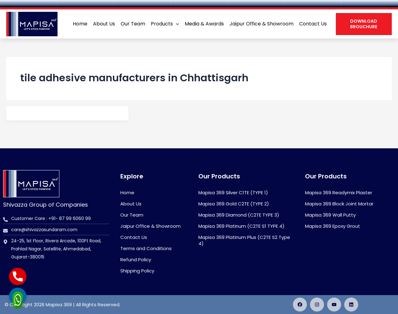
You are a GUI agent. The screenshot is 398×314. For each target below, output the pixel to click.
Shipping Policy (137, 270)
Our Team (131, 215)
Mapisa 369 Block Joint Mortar (339, 203)
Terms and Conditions (146, 248)
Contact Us (133, 237)
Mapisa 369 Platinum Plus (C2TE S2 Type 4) (244, 240)
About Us (130, 203)
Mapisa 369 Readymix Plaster (338, 192)
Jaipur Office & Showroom (150, 226)
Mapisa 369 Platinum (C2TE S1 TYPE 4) (241, 226)
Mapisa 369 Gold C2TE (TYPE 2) (233, 203)
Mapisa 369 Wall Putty (330, 215)
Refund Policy (135, 259)
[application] (176, 24)
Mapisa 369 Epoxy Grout (332, 226)
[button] (364, 24)
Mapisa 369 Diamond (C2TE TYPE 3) (238, 215)
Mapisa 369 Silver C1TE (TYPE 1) (233, 192)
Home (127, 192)
